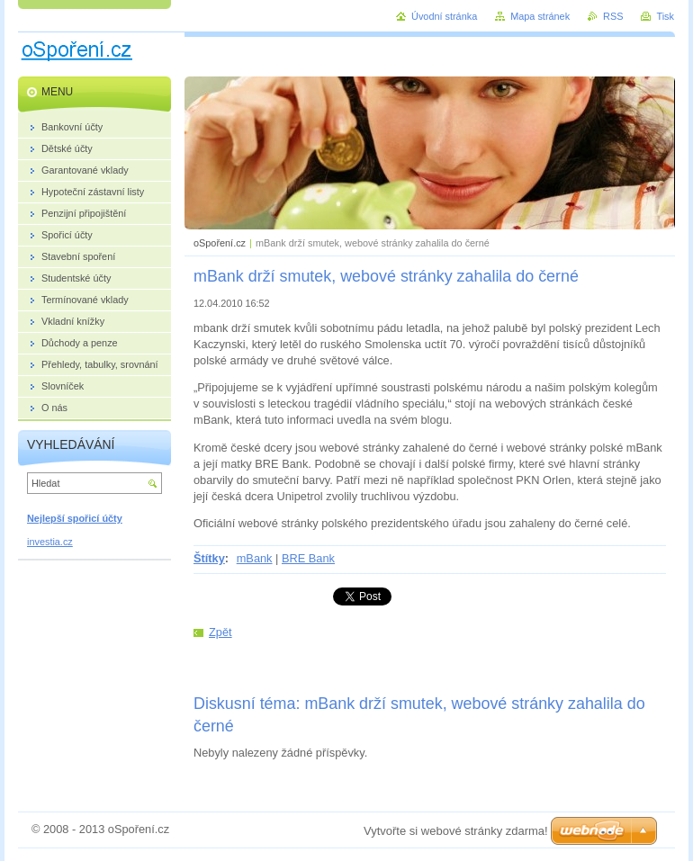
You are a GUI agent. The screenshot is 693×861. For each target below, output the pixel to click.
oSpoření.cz (220, 243)
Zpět (220, 632)
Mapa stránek (540, 16)
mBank (255, 558)
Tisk (665, 16)
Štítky (209, 558)
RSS (613, 16)
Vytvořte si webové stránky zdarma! (456, 831)
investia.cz (50, 541)
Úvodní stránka (444, 16)
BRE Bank (308, 558)
